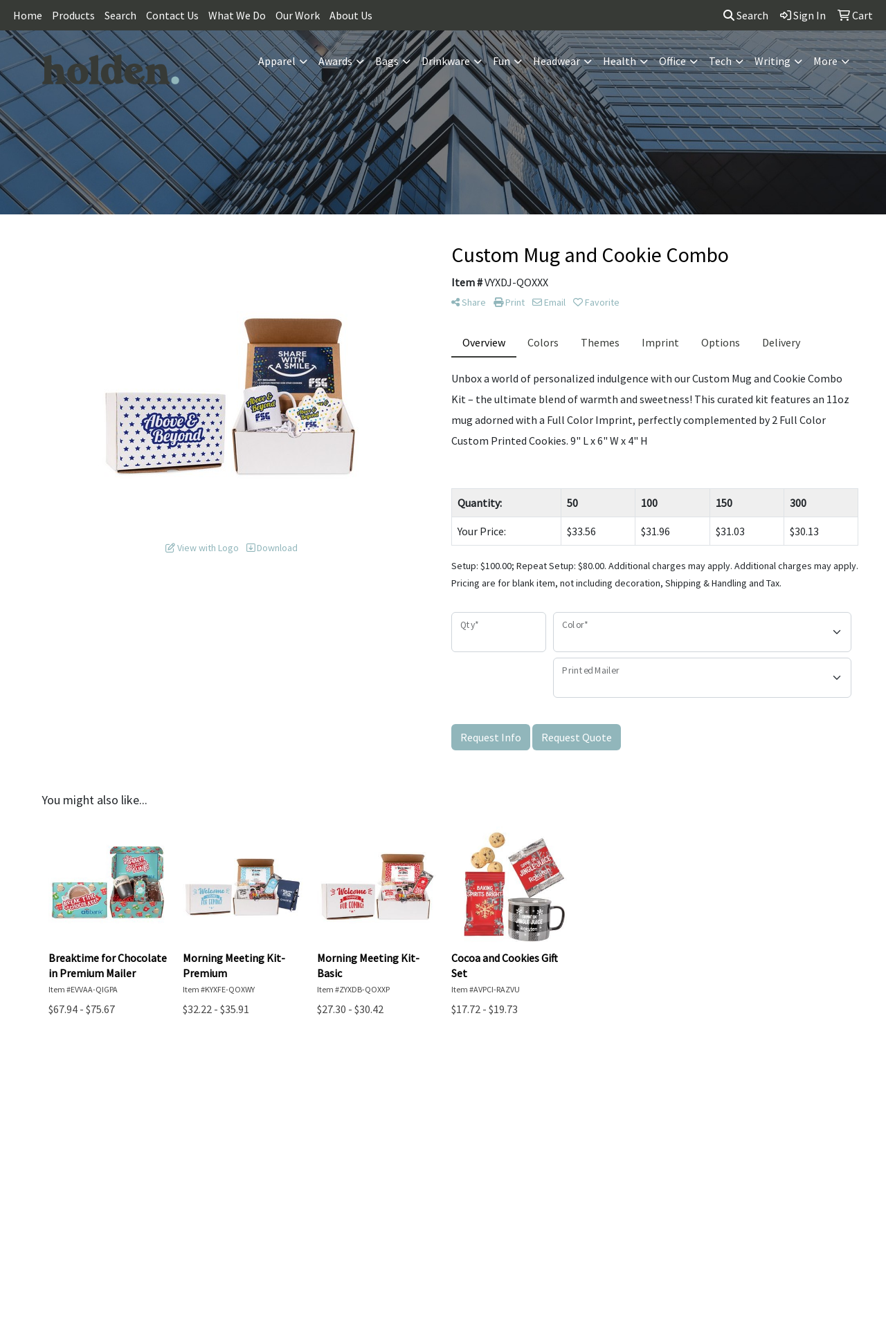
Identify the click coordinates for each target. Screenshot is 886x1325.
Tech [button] (720, 61)
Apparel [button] (277, 61)
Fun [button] (501, 61)
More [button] (825, 61)
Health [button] (619, 61)
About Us (350, 15)
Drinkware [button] (446, 61)
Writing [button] (772, 61)
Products (73, 15)
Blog (664, 1110)
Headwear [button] (556, 61)
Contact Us (172, 15)
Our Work (297, 15)
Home (27, 15)
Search (120, 15)
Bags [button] (387, 61)
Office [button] (672, 61)
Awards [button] (335, 61)
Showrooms (664, 1090)
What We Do (237, 15)
